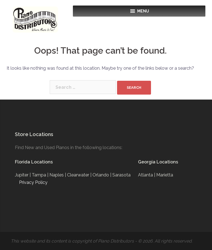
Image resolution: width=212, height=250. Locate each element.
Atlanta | (147, 175)
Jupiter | (23, 175)
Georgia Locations (158, 162)
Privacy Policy (33, 182)
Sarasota (121, 175)
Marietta (164, 175)
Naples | (58, 175)
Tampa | (40, 175)
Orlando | (102, 175)
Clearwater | (79, 175)
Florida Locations (34, 162)
